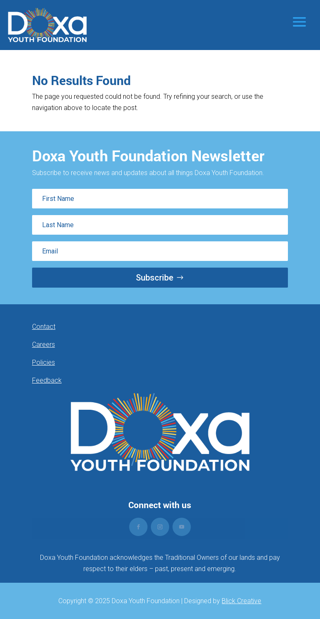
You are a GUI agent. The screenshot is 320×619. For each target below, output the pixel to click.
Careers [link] (43, 344)
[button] (299, 21)
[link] (47, 25)
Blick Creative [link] (241, 601)
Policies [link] (43, 362)
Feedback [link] (47, 380)
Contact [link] (43, 327)
